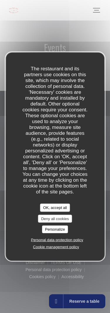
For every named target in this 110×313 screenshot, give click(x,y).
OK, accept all (55, 207)
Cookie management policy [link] (56, 246)
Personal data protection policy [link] (57, 239)
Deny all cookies (55, 218)
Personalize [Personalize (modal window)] (55, 229)
